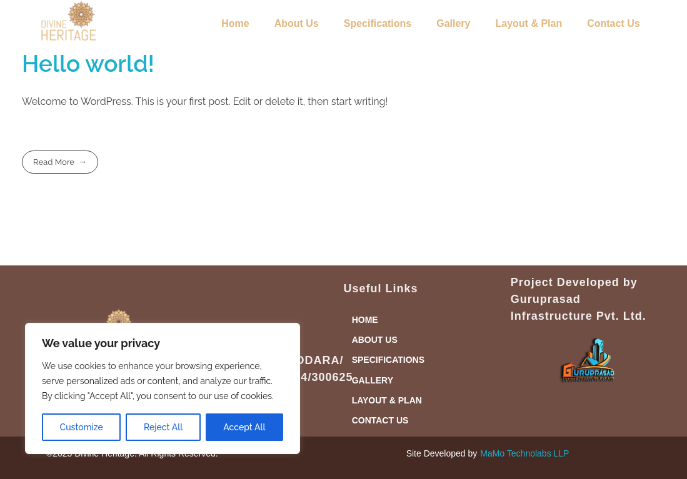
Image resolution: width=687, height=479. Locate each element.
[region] (162, 388)
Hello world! (88, 63)
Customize (81, 427)
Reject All (163, 427)
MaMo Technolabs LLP (524, 453)
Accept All (244, 427)
